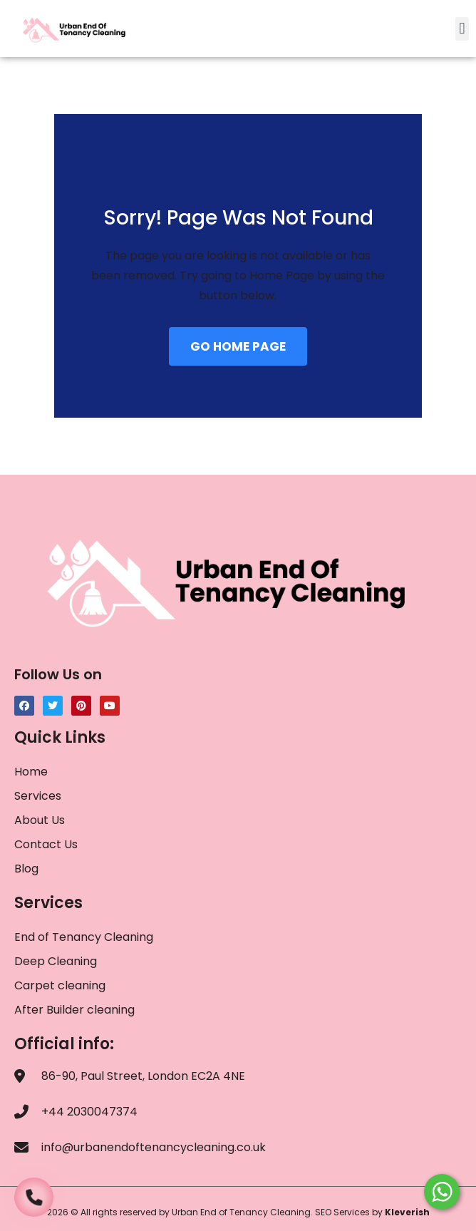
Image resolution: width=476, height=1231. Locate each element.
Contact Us (46, 844)
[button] (462, 29)
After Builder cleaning (76, 1009)
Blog (26, 868)
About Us (39, 820)
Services (37, 796)
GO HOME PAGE (238, 346)
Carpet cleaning (59, 985)
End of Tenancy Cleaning (83, 937)
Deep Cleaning (55, 961)
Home (31, 771)
